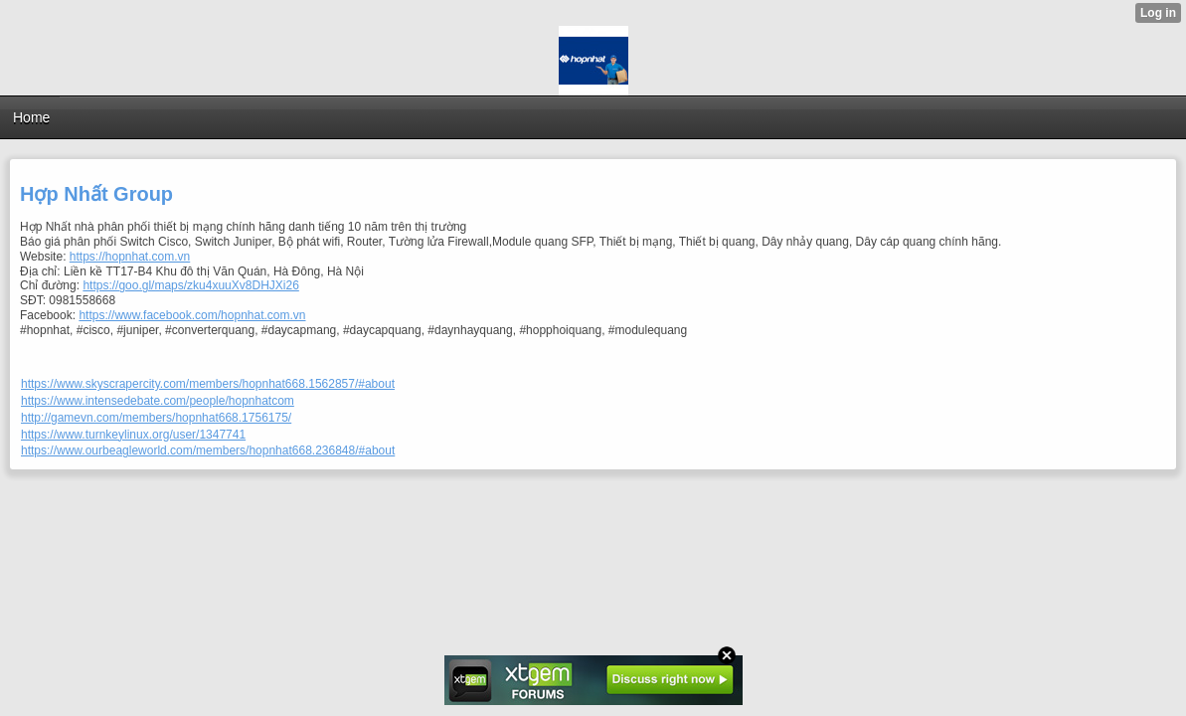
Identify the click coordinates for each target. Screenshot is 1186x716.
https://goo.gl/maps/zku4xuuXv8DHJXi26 (190, 285)
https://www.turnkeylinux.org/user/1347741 (133, 435)
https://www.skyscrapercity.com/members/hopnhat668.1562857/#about (208, 384)
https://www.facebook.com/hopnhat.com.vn (192, 315)
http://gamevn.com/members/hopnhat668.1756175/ (156, 418)
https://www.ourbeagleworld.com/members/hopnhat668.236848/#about (208, 450)
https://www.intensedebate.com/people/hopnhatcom (157, 401)
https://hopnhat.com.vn (130, 257)
